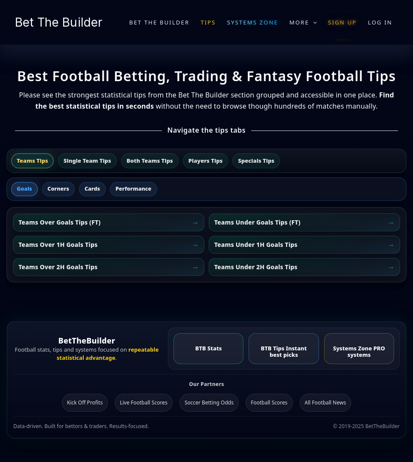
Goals (24, 188)
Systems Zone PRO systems (359, 351)
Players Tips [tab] (205, 160)
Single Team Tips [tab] (87, 160)
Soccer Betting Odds (209, 402)
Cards (92, 188)
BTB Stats (208, 348)
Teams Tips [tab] (32, 160)
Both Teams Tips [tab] (150, 160)
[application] (313, 22)
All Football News (325, 402)
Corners (58, 188)
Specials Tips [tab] (256, 160)
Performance (133, 188)
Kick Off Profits (85, 402)
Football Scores (269, 402)
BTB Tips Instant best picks (284, 351)
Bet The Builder (58, 22)
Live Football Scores (143, 402)
